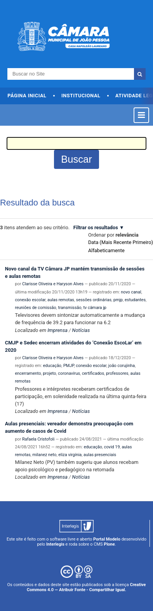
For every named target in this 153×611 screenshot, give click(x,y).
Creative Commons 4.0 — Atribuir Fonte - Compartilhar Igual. (86, 587)
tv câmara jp (94, 307)
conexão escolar (30, 299)
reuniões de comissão (35, 307)
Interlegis (55, 544)
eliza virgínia (70, 454)
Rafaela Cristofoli (38, 439)
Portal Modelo (106, 539)
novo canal (131, 292)
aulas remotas (60, 299)
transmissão (70, 307)
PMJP (68, 365)
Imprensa (57, 330)
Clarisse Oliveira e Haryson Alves (52, 283)
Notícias (81, 330)
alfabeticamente (106, 250)
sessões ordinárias (93, 299)
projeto (49, 373)
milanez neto (44, 454)
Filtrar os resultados (95, 227)
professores (117, 373)
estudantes (135, 299)
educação (52, 365)
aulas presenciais (99, 454)
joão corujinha (121, 365)
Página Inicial (26, 95)
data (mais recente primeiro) (120, 242)
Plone (109, 544)
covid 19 (112, 446)
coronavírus (69, 373)
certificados (93, 373)
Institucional (81, 95)
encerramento (28, 373)
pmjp (118, 299)
